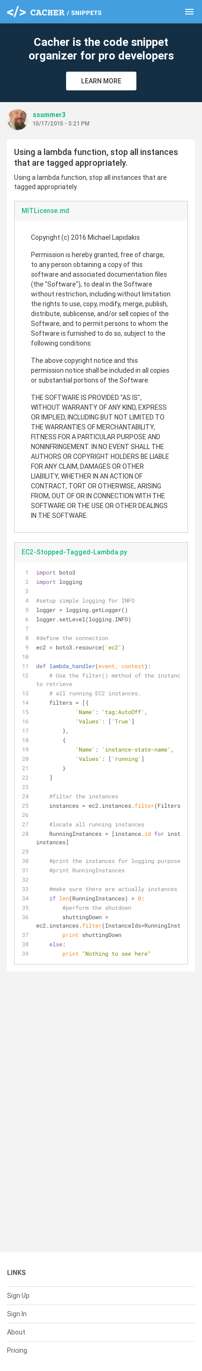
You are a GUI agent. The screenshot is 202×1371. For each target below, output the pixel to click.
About (16, 1332)
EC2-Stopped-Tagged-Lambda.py (74, 552)
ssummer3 (49, 115)
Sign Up (18, 1295)
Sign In (17, 1314)
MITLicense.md (45, 210)
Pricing (17, 1350)
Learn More (101, 81)
